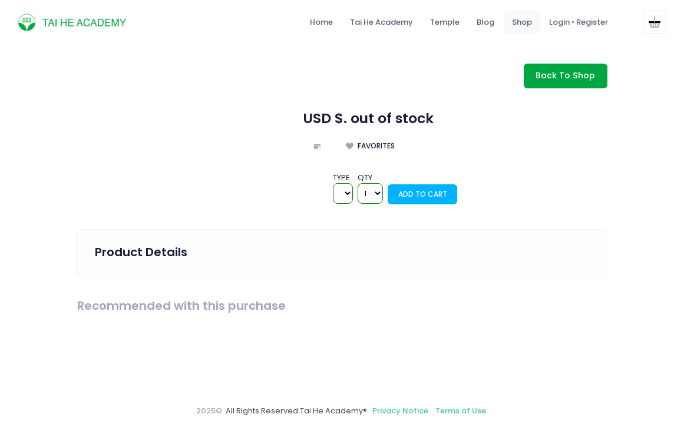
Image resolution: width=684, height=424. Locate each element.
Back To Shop (565, 75)
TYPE (341, 177)
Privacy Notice (400, 410)
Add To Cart (422, 194)
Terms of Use (460, 410)
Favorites (375, 146)
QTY (365, 177)
